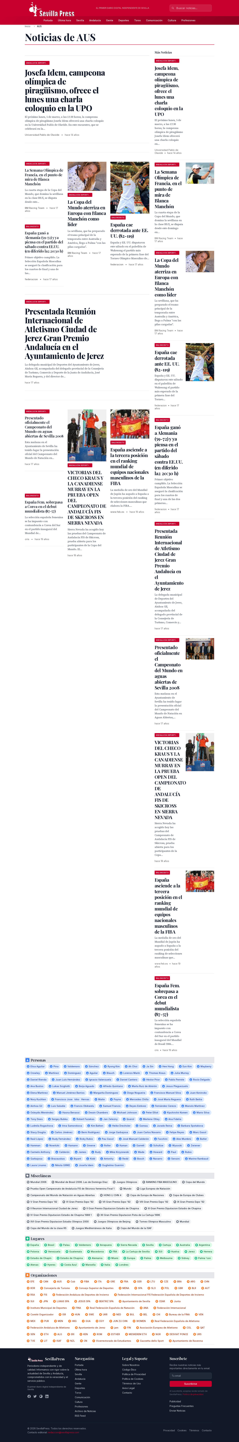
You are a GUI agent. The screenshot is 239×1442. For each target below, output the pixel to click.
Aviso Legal (128, 1388)
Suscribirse (190, 1383)
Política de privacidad (193, 1394)
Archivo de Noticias (85, 1411)
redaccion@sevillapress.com (63, 1432)
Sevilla (80, 20)
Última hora (64, 20)
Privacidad (169, 1430)
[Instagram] (41, 1396)
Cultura (172, 20)
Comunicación (154, 20)
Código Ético (129, 1369)
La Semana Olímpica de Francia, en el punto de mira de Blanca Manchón (44, 177)
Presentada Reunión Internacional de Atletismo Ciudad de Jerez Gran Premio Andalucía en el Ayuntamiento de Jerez (169, 560)
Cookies (182, 1430)
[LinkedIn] (47, 1396)
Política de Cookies (132, 1378)
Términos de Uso (131, 1383)
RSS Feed (80, 1415)
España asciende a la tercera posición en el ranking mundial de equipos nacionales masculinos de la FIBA (129, 466)
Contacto (127, 1392)
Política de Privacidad (134, 1374)
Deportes (123, 20)
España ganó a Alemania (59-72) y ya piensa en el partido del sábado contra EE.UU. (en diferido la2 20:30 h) (44, 241)
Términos (194, 1430)
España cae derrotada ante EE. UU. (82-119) (129, 230)
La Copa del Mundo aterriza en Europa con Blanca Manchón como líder (87, 213)
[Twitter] (35, 1396)
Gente (109, 20)
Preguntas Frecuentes (182, 1406)
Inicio (27, 26)
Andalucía (95, 20)
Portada (48, 20)
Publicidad (175, 1401)
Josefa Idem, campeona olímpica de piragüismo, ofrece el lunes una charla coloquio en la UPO (169, 91)
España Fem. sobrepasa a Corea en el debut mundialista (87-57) (44, 507)
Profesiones (188, 20)
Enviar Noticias (177, 1410)
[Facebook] (29, 1396)
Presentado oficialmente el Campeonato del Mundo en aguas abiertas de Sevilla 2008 (44, 426)
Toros (137, 20)
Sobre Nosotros (130, 1365)
